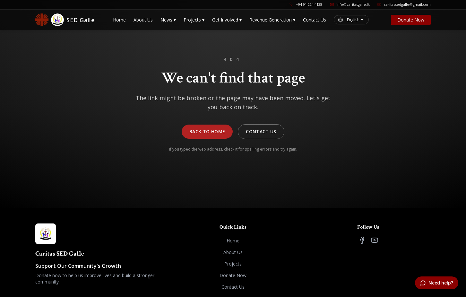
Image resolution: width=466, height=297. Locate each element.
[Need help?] (436, 282)
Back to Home (207, 131)
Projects (194, 20)
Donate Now (410, 20)
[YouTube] (374, 240)
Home (119, 20)
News (168, 20)
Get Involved (227, 20)
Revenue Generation (272, 20)
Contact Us (314, 20)
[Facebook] (362, 240)
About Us (143, 20)
